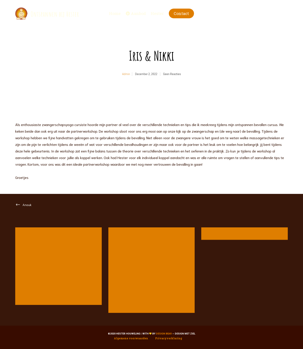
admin (126, 78)
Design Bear (164, 333)
